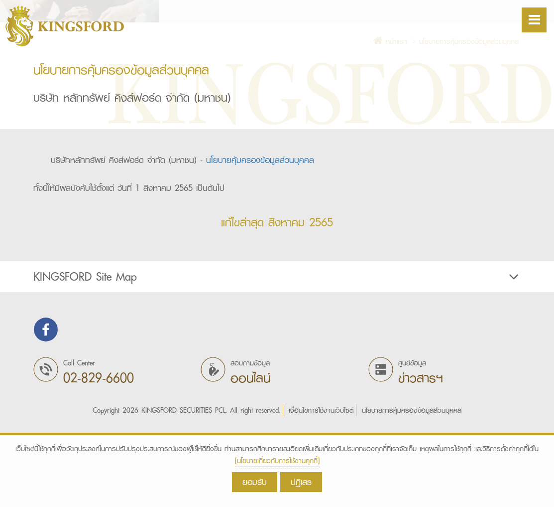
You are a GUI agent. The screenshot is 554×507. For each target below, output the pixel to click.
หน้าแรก (390, 122)
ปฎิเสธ (301, 482)
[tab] (277, 357)
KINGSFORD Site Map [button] (277, 357)
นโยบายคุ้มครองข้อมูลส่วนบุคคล (260, 240)
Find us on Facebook (45, 410)
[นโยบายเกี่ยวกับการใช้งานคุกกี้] (277, 461)
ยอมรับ (254, 482)
